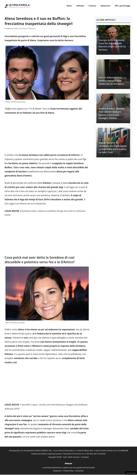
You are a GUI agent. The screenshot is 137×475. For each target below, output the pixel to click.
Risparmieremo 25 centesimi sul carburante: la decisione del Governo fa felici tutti (113, 147)
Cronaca (92, 5)
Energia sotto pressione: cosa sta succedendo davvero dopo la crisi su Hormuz (112, 45)
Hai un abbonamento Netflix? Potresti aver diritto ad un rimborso (111, 80)
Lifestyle (80, 5)
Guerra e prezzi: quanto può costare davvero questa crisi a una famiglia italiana (112, 113)
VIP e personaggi (122, 5)
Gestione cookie (131, 473)
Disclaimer (79, 471)
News (69, 5)
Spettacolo (105, 5)
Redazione (57, 471)
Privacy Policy (68, 471)
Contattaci (85, 457)
